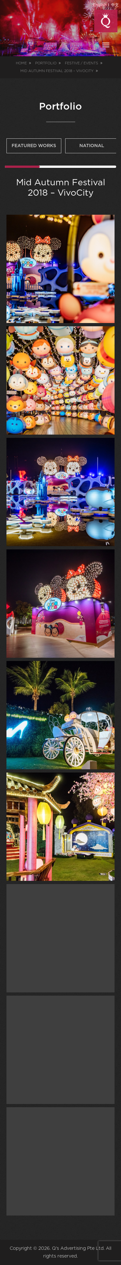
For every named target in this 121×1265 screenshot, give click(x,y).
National (91, 146)
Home (21, 63)
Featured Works (34, 146)
